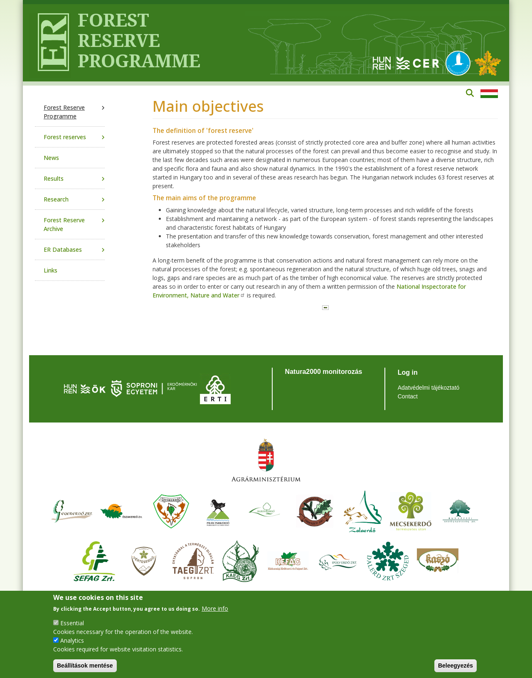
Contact (408, 396)
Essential (72, 623)
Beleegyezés (455, 665)
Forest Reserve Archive (64, 224)
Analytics (72, 640)
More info (215, 608)
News (51, 158)
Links (50, 270)
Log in (408, 372)
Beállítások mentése (85, 665)
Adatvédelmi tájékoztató (429, 387)
